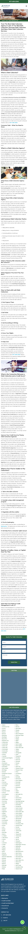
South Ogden (19, 810)
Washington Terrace (21, 844)
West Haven (19, 853)
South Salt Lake (20, 811)
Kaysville (4, 832)
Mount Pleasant (19, 733)
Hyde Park (4, 823)
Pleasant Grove (19, 768)
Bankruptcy (5, 898)
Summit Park (19, 825)
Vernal (17, 839)
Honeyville (4, 816)
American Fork (5, 726)
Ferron (3, 787)
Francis (4, 792)
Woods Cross (19, 868)
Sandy (17, 796)
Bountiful (4, 738)
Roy (17, 789)
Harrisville (4, 803)
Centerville (5, 751)
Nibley (17, 742)
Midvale (4, 860)
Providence (18, 773)
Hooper (4, 818)
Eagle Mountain (6, 764)
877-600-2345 (14, 1)
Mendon (4, 858)
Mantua (4, 853)
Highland (4, 811)
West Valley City (20, 860)
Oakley (17, 749)
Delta (3, 759)
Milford (4, 863)
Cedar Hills (4, 747)
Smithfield (18, 804)
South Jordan (19, 808)
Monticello (18, 728)
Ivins (3, 827)
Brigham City (5, 740)
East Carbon (5, 768)
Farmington (5, 784)
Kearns (4, 834)
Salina (17, 792)
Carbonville (5, 742)
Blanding (4, 735)
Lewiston (4, 842)
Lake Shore (5, 837)
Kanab (3, 830)
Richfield (18, 777)
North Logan (19, 744)
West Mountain (19, 856)
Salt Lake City (19, 794)
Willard (17, 863)
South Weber (19, 813)
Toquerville (18, 834)
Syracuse (18, 829)
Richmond (18, 778)
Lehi (7, 20)
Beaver (4, 732)
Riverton (18, 785)
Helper (3, 806)
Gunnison (4, 801)
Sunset (17, 827)
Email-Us (5, 917)
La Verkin (4, 836)
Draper (3, 761)
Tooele (17, 832)
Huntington (5, 820)
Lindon (4, 844)
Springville (18, 820)
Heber (3, 804)
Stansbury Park (19, 823)
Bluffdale (4, 737)
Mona (17, 725)
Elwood (4, 771)
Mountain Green (20, 735)
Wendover (18, 849)
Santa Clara (18, 797)
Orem (17, 754)
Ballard (4, 730)
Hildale (4, 813)
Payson (17, 763)
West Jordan (19, 855)
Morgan (17, 730)
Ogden (17, 751)
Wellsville (18, 848)
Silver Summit (19, 803)
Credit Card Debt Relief (8, 903)
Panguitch (18, 756)
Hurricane (4, 822)
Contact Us (5, 908)
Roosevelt (18, 787)
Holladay (4, 815)
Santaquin (18, 799)
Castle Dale (5, 744)
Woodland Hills (19, 867)
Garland (4, 796)
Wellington (18, 846)
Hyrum (3, 825)
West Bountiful (19, 851)
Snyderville (18, 806)
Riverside (18, 784)
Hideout (4, 810)
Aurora (4, 728)
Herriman (4, 808)
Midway (4, 862)
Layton (4, 839)
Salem (17, 790)
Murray (17, 737)
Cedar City (4, 745)
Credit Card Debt (6, 900)
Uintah (17, 837)
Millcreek (4, 865)
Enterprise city (5, 777)
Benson (4, 733)
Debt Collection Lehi (13, 20)
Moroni (17, 732)
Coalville (4, 756)
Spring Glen (18, 818)
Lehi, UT (5, 920)
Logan (3, 846)
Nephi (17, 740)
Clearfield (4, 752)
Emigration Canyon (7, 773)
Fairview (4, 782)
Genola (4, 797)
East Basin (4, 766)
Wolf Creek (18, 865)
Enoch (3, 775)
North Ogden (19, 745)
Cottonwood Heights (7, 758)
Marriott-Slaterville (7, 856)
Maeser (4, 848)
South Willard (19, 815)
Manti (3, 851)
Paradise (18, 758)
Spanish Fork (19, 816)
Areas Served (5, 905)
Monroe (17, 726)
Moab (3, 868)
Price (17, 771)
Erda (3, 780)
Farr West (4, 785)
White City (18, 862)
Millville (4, 867)
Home (3, 20)
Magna (3, 849)
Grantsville (4, 799)
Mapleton (4, 855)
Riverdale (18, 782)
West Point (18, 858)
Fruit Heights (5, 794)
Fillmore (4, 789)
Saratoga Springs (20, 801)
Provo (17, 775)
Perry (17, 764)
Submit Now (14, 662)
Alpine (3, 725)
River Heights (19, 780)
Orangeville (18, 752)
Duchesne (4, 763)
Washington (19, 842)
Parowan (18, 761)
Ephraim (4, 778)
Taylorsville (18, 830)
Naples (17, 738)
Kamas (3, 829)
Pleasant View (19, 770)
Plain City (18, 766)
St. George (18, 822)
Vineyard (18, 841)
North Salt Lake (19, 747)
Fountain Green (6, 790)
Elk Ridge (4, 770)
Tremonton (18, 836)
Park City (18, 759)
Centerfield (5, 749)
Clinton (4, 754)
